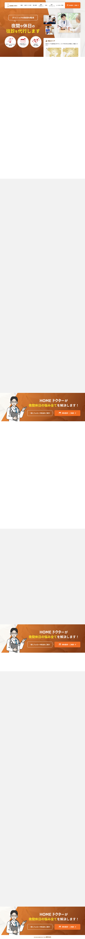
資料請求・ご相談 (73, 5)
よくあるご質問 (59, 5)
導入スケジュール (52, 5)
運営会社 (48, 937)
